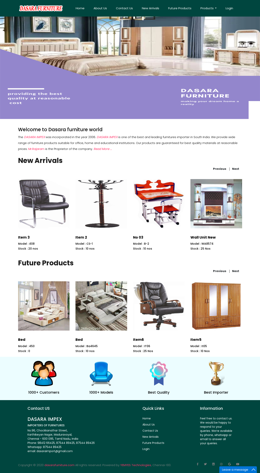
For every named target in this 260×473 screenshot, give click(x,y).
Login (229, 8)
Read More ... (103, 149)
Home (80, 8)
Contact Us (124, 8)
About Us (100, 8)
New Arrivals (150, 8)
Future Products (179, 8)
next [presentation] (235, 169)
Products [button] (207, 8)
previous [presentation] (219, 169)
